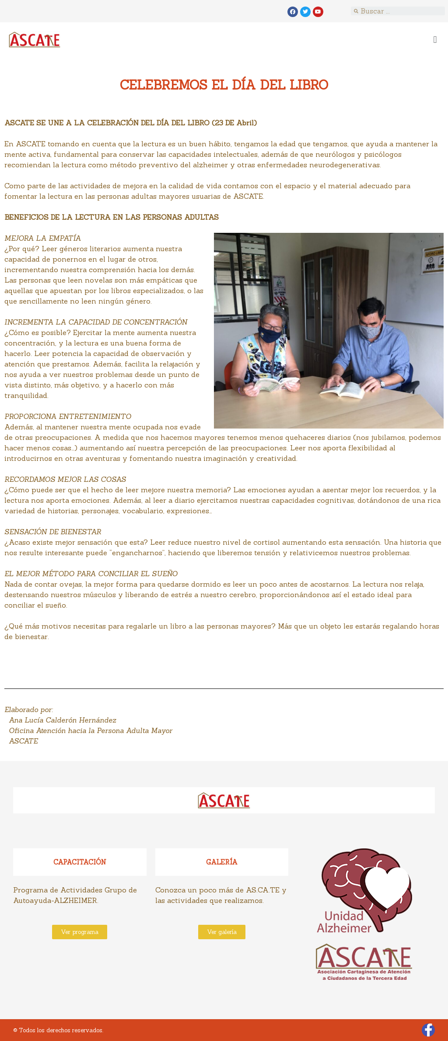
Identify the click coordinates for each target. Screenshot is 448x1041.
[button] (435, 39)
